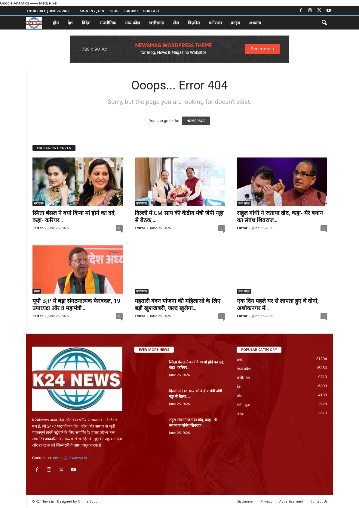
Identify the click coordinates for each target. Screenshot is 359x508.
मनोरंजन (215, 23)
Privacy (266, 501)
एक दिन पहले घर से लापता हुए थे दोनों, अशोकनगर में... (278, 304)
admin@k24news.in (70, 458)
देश (70, 23)
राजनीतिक (108, 23)
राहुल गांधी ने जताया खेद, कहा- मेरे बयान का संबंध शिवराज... (280, 216)
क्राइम (235, 23)
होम (56, 23)
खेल (176, 23)
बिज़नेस (194, 23)
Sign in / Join (92, 10)
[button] (324, 23)
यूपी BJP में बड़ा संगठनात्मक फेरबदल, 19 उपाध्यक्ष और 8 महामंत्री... (76, 304)
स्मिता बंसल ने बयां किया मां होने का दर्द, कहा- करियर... (74, 216)
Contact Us (318, 501)
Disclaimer (245, 501)
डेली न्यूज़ (243, 405)
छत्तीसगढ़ (156, 23)
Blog (114, 10)
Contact (151, 10)
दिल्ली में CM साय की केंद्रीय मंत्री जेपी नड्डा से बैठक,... (179, 216)
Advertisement (291, 501)
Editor (37, 228)
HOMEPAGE (195, 121)
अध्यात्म (255, 23)
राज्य (37, 291)
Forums (131, 10)
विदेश (86, 23)
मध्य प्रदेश (132, 23)
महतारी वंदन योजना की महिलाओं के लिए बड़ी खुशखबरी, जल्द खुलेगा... (177, 304)
